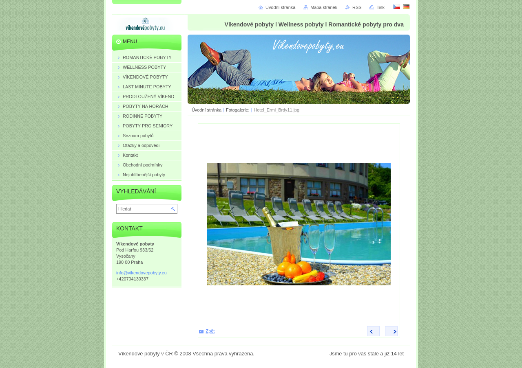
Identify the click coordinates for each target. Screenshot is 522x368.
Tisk (380, 7)
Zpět (210, 331)
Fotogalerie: (238, 109)
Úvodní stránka (206, 109)
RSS (356, 7)
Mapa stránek (323, 7)
